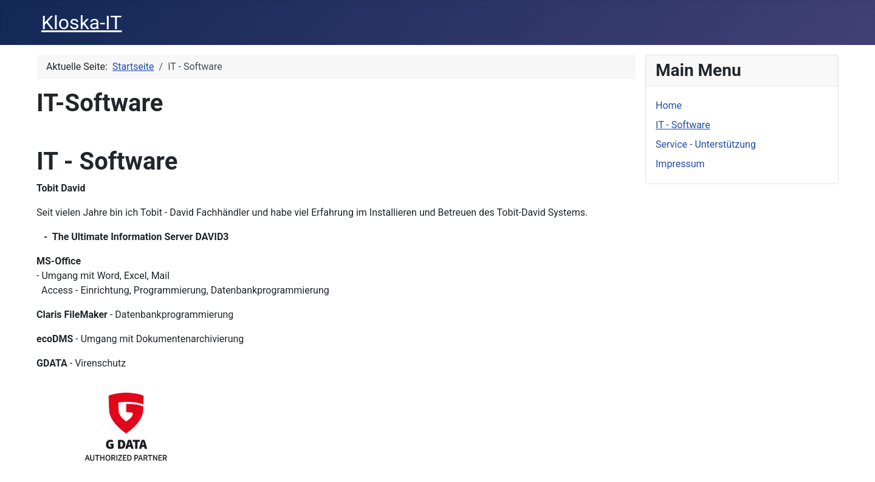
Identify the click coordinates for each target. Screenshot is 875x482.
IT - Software (683, 125)
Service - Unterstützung (706, 144)
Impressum (680, 164)
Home (669, 105)
